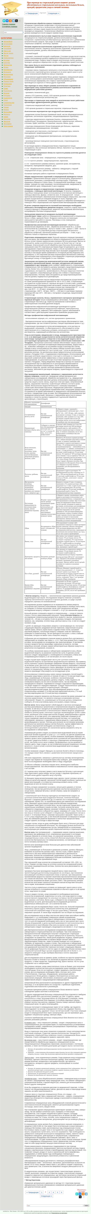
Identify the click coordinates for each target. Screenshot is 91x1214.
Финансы (6, 114)
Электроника (8, 126)
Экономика (7, 124)
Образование (8, 79)
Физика (6, 110)
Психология (7, 91)
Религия (6, 93)
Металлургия (8, 74)
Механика (7, 77)
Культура (6, 62)
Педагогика (7, 84)
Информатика (8, 58)
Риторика (6, 95)
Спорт (5, 100)
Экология (6, 121)
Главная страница (8, 24)
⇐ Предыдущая (32, 13)
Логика (5, 67)
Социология (7, 98)
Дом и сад (7, 51)
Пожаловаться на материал (59, 1213)
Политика (6, 86)
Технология (7, 105)
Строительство (8, 102)
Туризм (6, 107)
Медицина (7, 72)
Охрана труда (8, 81)
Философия (7, 112)
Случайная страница (9, 26)
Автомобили (7, 41)
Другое (5, 55)
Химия (5, 117)
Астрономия (7, 44)
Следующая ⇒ (53, 13)
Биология (6, 46)
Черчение (6, 119)
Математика (7, 70)
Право (5, 88)
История (6, 60)
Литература (7, 65)
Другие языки (8, 53)
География (7, 48)
